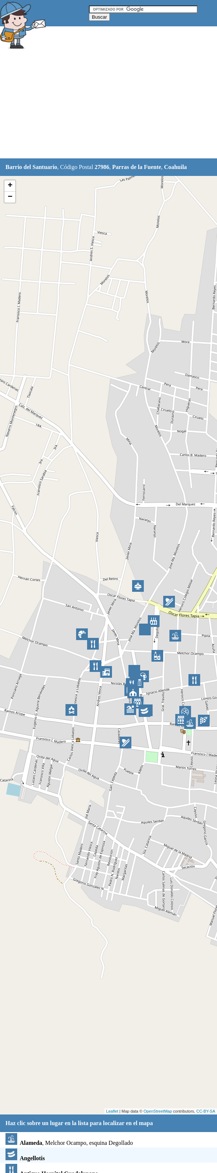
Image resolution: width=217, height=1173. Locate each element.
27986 (102, 167)
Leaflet (112, 1111)
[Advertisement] (108, 105)
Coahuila (175, 167)
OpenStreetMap (157, 1111)
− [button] (10, 197)
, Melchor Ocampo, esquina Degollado (69, 1143)
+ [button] (10, 185)
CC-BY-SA (205, 1111)
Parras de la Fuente (136, 167)
